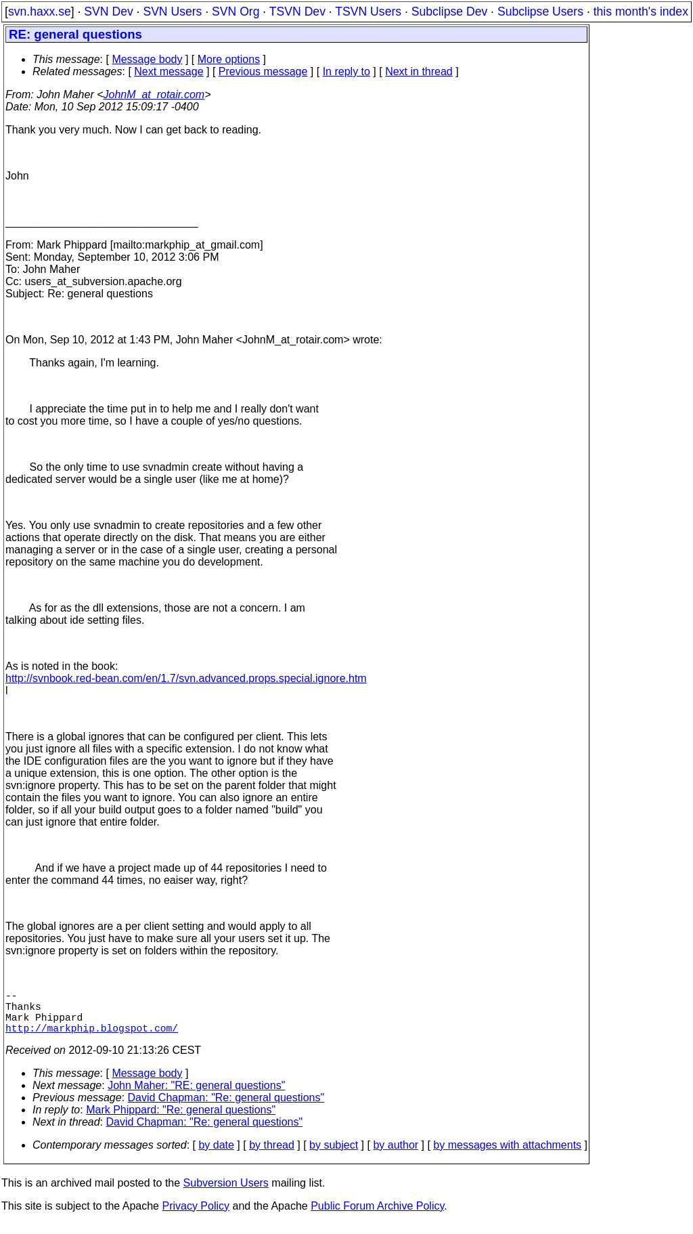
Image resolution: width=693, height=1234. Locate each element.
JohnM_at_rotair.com (154, 94)
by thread (271, 1156)
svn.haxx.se (39, 11)
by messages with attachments (507, 1156)
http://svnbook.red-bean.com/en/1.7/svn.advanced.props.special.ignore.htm (186, 678)
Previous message (263, 71)
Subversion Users (226, 1193)
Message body (147, 59)
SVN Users (172, 11)
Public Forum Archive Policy (377, 1216)
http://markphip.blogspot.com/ (91, 1038)
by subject (333, 1156)
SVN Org (235, 11)
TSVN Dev (297, 11)
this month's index (641, 11)
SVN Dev (108, 11)
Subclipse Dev (449, 11)
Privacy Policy (195, 1216)
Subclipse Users (540, 11)
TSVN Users (368, 11)
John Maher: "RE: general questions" (196, 1096)
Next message (168, 71)
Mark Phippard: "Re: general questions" (180, 1120)
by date (215, 1156)
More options (229, 59)
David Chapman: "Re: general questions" (226, 1108)
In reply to (346, 71)
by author (395, 1156)
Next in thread (419, 71)
